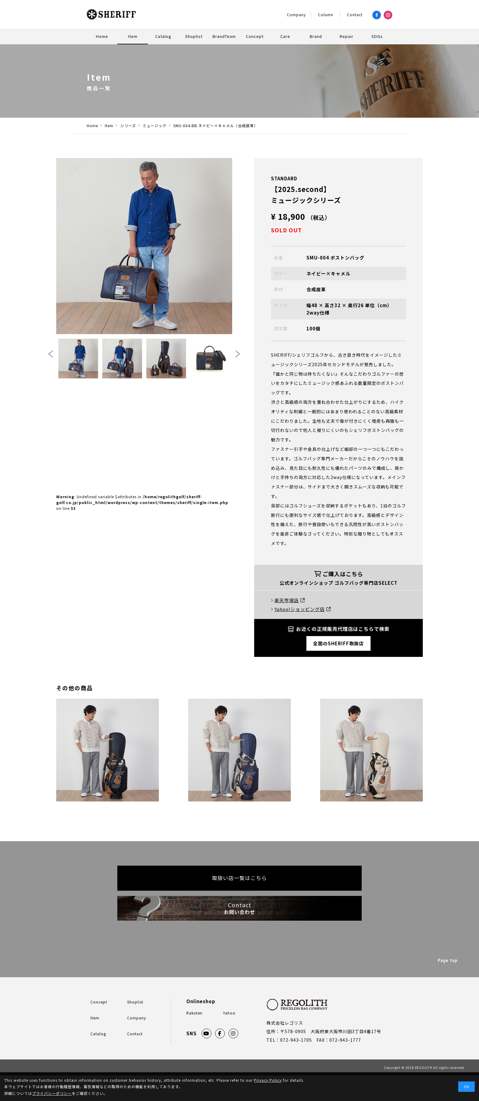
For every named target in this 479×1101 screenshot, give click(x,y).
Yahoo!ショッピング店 (302, 609)
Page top (448, 987)
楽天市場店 (289, 600)
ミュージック (162, 125)
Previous (51, 354)
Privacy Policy (268, 1080)
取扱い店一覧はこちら (239, 884)
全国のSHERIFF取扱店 (338, 643)
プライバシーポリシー (52, 1093)
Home (92, 125)
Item (111, 125)
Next (238, 354)
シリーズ (133, 125)
